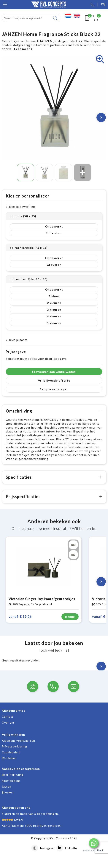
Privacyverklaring (14, 746)
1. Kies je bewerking (20, 206)
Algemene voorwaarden (18, 740)
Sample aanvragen (54, 389)
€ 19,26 (20, 616)
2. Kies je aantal (17, 339)
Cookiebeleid (11, 752)
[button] (94, 843)
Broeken (8, 792)
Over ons (8, 722)
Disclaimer (9, 758)
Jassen (6, 786)
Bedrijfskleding (12, 774)
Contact (7, 716)
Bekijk (70, 616)
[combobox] (26, 18)
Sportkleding (11, 780)
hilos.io (100, 850)
